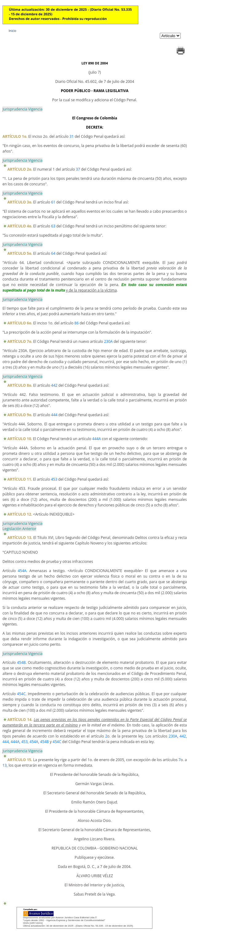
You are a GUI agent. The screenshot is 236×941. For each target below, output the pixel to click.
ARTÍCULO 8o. (19, 385)
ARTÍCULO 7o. (19, 341)
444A (96, 438)
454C (21, 693)
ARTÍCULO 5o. (19, 253)
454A (22, 570)
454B (21, 662)
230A (108, 341)
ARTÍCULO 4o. (19, 226)
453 (54, 479)
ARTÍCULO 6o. (19, 323)
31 (71, 136)
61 (53, 202)
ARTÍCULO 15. (19, 759)
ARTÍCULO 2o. (19, 169)
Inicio (12, 31)
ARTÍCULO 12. (19, 514)
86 (76, 323)
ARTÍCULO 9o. (19, 414)
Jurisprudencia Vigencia (22, 109)
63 (53, 226)
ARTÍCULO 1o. (14, 136)
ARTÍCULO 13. (19, 537)
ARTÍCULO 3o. (19, 202)
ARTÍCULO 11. (19, 479)
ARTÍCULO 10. (19, 438)
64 (53, 253)
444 (54, 414)
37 (78, 169)
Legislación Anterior (19, 528)
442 (54, 385)
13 (4, 765)
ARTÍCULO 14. (19, 719)
